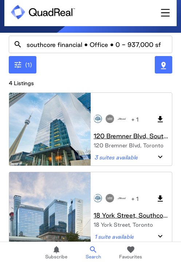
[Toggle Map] (163, 65)
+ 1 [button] (134, 119)
